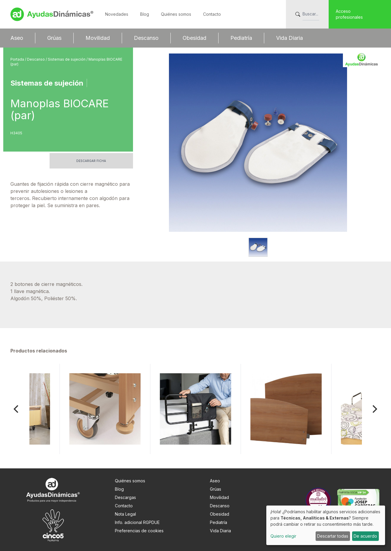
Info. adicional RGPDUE (137, 522)
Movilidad (98, 38)
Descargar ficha (91, 161)
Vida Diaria (289, 38)
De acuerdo (365, 536)
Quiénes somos (176, 14)
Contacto (212, 14)
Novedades (116, 14)
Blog (144, 14)
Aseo (16, 38)
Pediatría (241, 38)
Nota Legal (125, 514)
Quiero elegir (283, 536)
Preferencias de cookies (139, 530)
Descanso (146, 38)
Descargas (125, 497)
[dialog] (325, 525)
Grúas (54, 38)
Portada (17, 59)
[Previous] (16, 408)
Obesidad (194, 38)
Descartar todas (332, 536)
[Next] (374, 408)
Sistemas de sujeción (67, 59)
